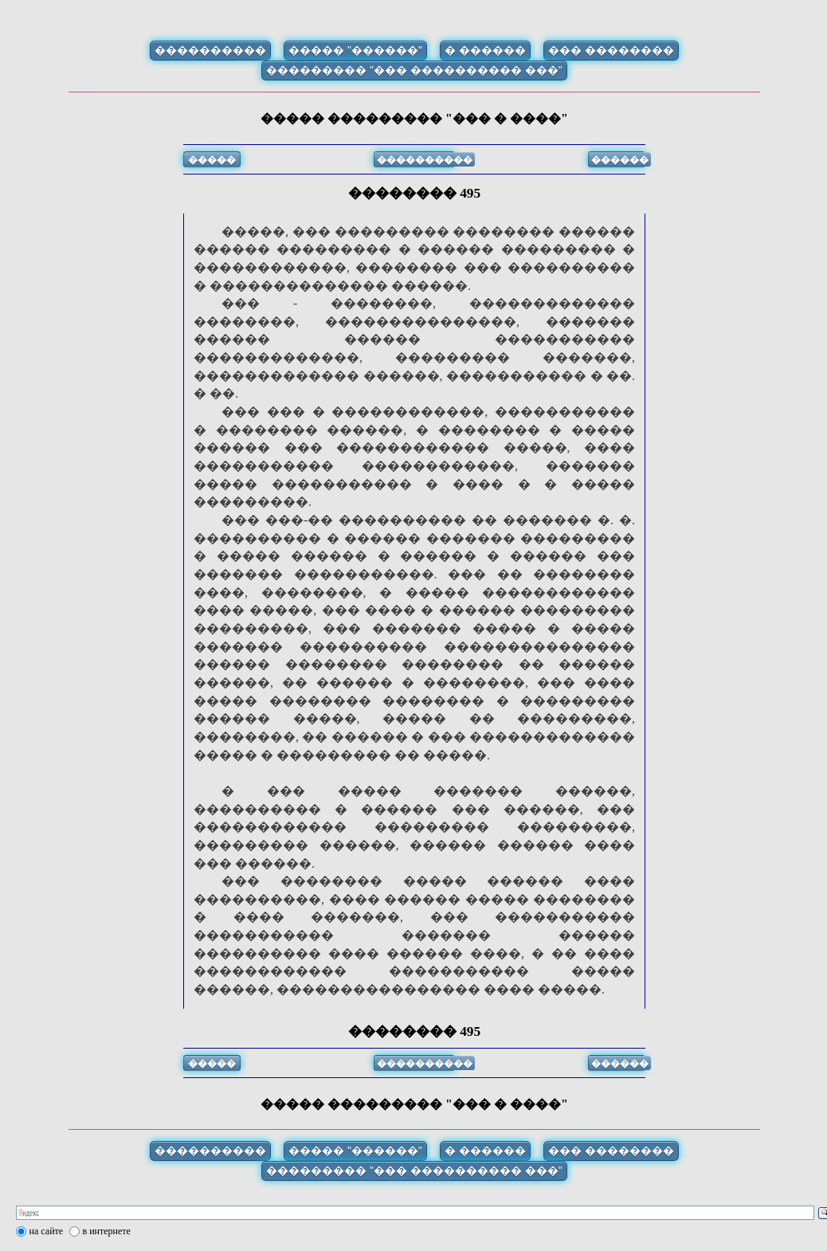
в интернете (107, 1231)
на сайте (46, 1231)
